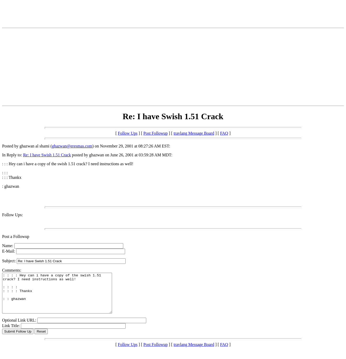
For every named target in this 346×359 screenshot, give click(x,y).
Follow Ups (127, 133)
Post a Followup (15, 236)
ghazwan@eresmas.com (72, 146)
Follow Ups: (12, 215)
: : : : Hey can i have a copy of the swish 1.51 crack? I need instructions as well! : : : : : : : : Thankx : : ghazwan (63, 297)
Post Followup (155, 133)
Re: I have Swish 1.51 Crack (47, 155)
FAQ (224, 133)
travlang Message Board (194, 133)
